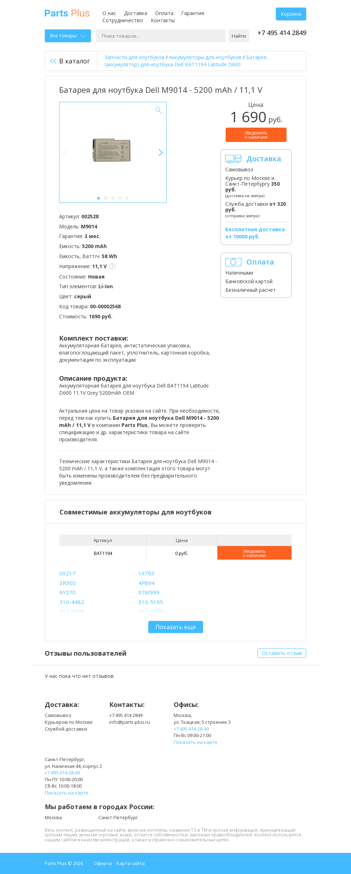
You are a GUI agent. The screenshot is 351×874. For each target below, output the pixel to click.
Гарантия (192, 13)
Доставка (135, 13)
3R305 (67, 582)
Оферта (103, 863)
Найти (239, 36)
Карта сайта (130, 863)
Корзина (291, 13)
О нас (109, 13)
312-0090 (150, 611)
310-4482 (71, 601)
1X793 (146, 573)
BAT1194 (103, 553)
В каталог (70, 61)
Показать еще (175, 627)
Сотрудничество (122, 20)
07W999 (148, 592)
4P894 (146, 582)
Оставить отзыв (282, 653)
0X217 (67, 573)
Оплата (164, 13)
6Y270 (67, 592)
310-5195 (150, 601)
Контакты (163, 20)
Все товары (68, 35)
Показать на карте (195, 742)
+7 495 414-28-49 (191, 729)
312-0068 (71, 611)
